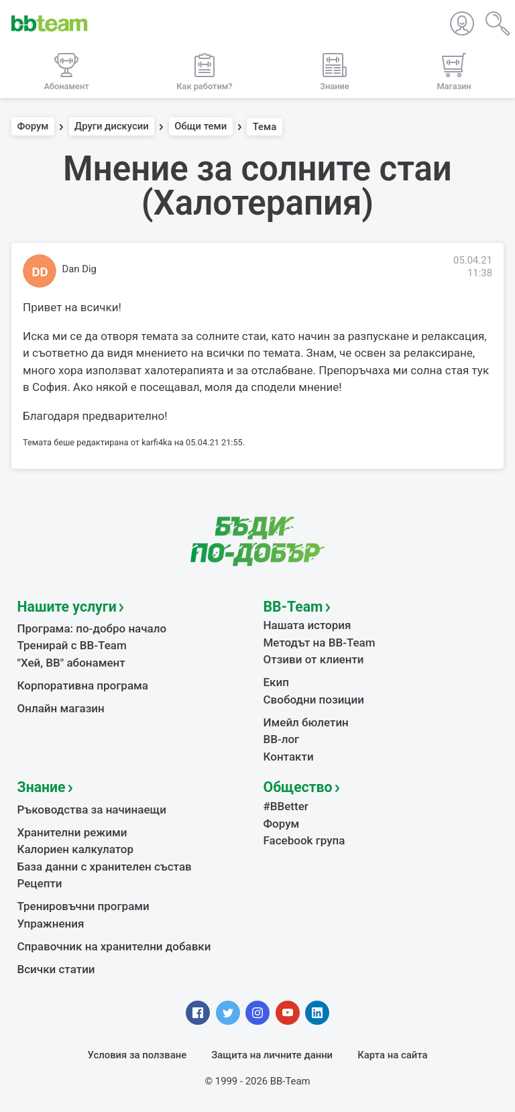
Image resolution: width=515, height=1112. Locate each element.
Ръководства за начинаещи (92, 809)
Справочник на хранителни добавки (114, 946)
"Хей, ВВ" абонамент (71, 662)
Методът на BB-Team (320, 642)
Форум (33, 127)
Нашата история (307, 625)
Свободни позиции (314, 699)
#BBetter (286, 806)
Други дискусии (111, 127)
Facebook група (304, 840)
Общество (298, 787)
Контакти (289, 756)
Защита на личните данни (272, 1055)
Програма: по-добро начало (92, 628)
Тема (265, 127)
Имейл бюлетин (306, 722)
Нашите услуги (67, 606)
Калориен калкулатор (75, 849)
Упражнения (50, 923)
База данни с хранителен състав (104, 866)
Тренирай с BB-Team (72, 645)
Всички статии (56, 969)
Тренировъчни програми (83, 906)
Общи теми (200, 127)
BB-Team (293, 606)
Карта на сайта (392, 1055)
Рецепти (39, 883)
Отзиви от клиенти (314, 659)
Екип (276, 682)
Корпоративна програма (82, 685)
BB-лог (282, 739)
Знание (41, 787)
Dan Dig (79, 269)
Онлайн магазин (61, 708)
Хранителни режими (72, 832)
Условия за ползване (137, 1055)
